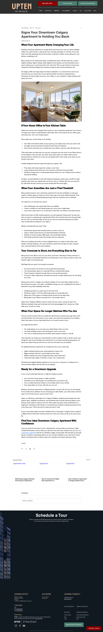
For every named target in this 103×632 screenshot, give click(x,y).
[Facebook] (20, 625)
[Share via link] (34, 449)
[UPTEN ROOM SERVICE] (87, 3)
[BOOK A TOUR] (93, 628)
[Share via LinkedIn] (30, 449)
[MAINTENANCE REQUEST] (74, 625)
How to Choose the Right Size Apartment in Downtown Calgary (50, 479)
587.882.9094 (19, 609)
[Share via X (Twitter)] (26, 449)
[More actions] (81, 28)
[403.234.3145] (47, 3)
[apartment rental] (25, 469)
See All (88, 459)
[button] (65, 10)
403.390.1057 (20, 610)
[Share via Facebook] (22, 449)
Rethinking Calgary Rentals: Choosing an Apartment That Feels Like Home (25, 479)
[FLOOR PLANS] (67, 3)
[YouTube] (24, 625)
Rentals (24, 443)
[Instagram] (16, 625)
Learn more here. (39, 618)
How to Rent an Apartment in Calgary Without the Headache (77, 479)
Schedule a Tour (51, 515)
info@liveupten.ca (68, 597)
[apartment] (51, 469)
